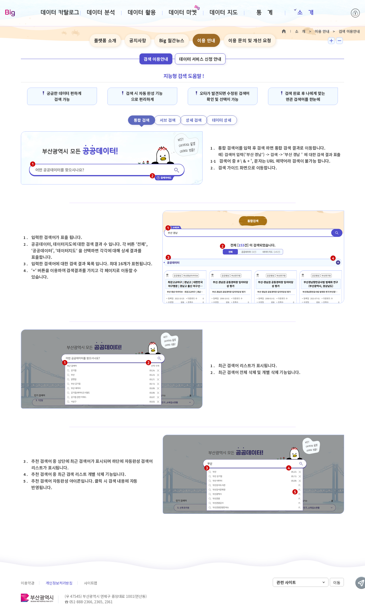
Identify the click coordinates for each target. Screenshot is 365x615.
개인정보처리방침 (59, 583)
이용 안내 (206, 40)
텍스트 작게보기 (339, 40)
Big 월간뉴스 (171, 40)
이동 (336, 582)
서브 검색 (167, 120)
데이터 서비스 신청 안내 (200, 59)
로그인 (355, 13)
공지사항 (137, 40)
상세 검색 (194, 120)
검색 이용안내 (156, 59)
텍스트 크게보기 (331, 40)
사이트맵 (90, 583)
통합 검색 (141, 120)
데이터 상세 (221, 120)
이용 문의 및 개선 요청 (249, 40)
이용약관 (27, 583)
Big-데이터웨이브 (10, 13)
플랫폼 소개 (105, 40)
